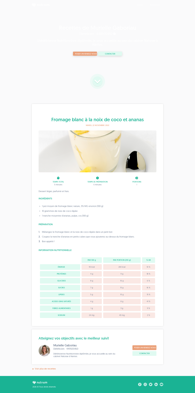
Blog (139, 4)
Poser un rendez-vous (86, 54)
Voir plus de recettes (44, 368)
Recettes (155, 4)
